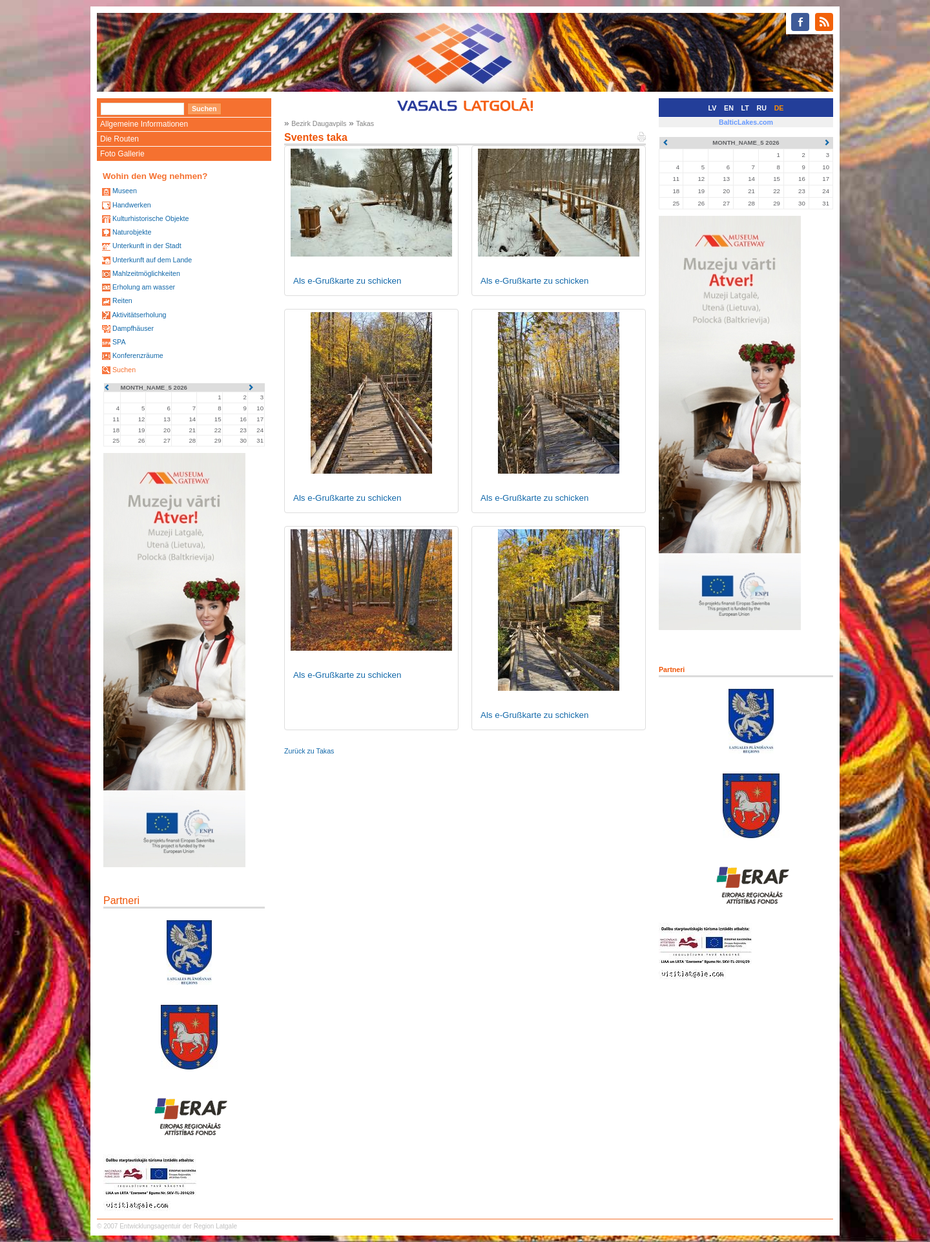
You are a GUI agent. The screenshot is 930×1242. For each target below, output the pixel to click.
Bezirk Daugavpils (318, 123)
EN (729, 108)
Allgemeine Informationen (144, 124)
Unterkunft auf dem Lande (152, 260)
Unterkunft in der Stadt (146, 245)
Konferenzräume (137, 355)
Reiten (122, 300)
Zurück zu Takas (309, 751)
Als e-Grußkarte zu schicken (347, 281)
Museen (124, 191)
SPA (119, 342)
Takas (365, 123)
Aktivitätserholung (139, 315)
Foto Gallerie (122, 153)
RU (762, 108)
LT (745, 108)
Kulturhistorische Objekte (150, 218)
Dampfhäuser (133, 328)
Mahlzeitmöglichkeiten (146, 273)
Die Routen (119, 138)
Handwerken (131, 205)
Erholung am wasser (143, 287)
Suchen (124, 370)
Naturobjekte (131, 232)
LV (712, 108)
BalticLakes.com (746, 122)
